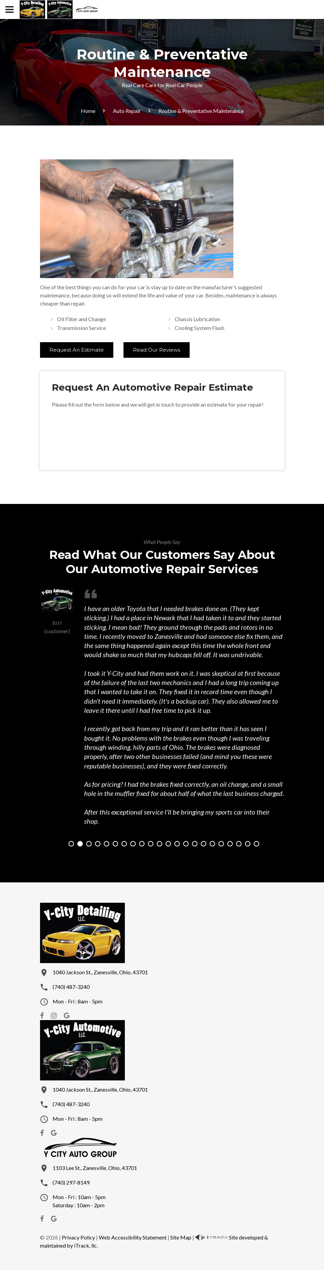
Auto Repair (127, 111)
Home (88, 111)
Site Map (180, 1237)
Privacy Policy (78, 1237)
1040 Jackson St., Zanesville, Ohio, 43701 (100, 972)
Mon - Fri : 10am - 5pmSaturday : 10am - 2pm (79, 1201)
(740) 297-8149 (71, 1182)
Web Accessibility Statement (133, 1237)
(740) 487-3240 (71, 986)
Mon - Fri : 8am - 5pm (77, 1001)
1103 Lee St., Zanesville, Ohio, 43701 (95, 1168)
